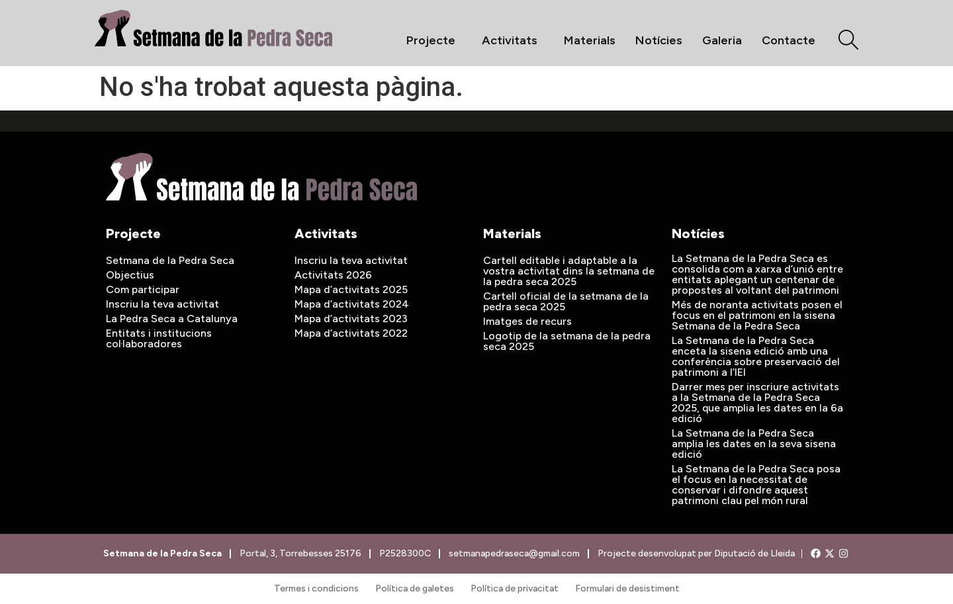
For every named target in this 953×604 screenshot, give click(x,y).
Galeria (722, 40)
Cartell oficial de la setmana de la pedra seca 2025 (566, 301)
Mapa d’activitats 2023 (351, 318)
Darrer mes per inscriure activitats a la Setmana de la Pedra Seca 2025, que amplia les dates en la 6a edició (757, 402)
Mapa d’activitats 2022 (351, 333)
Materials (589, 40)
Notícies (658, 40)
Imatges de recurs (527, 321)
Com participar (142, 289)
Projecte (434, 40)
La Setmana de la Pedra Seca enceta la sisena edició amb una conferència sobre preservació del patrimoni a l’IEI (756, 356)
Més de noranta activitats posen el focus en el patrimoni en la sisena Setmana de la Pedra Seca (757, 315)
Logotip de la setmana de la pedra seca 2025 (567, 341)
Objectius (130, 275)
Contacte (788, 40)
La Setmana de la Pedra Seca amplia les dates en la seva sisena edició (754, 443)
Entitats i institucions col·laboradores (159, 338)
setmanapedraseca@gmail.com (513, 553)
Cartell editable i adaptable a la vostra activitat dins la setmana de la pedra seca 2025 (569, 271)
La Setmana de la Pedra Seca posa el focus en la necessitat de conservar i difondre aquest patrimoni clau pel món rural (756, 484)
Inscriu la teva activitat (162, 304)
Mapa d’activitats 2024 (352, 304)
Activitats (513, 40)
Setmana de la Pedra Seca (170, 260)
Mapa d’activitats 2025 (351, 289)
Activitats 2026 (333, 275)
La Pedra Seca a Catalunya (172, 318)
